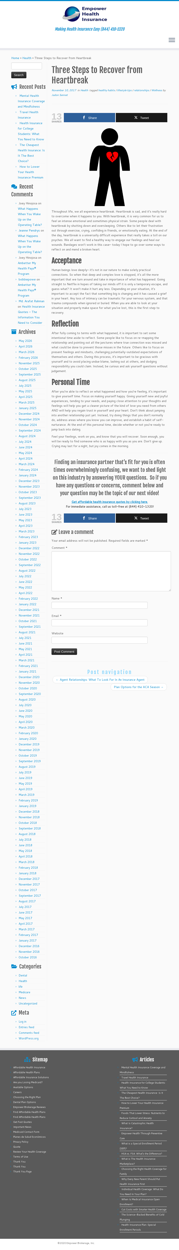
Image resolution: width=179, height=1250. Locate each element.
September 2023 (30, 498)
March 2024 (26, 464)
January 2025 (27, 408)
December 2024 (29, 414)
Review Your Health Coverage (29, 1151)
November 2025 (29, 363)
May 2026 (25, 341)
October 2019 (28, 755)
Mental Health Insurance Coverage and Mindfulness (31, 101)
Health (26, 58)
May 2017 (25, 918)
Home (15, 58)
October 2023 (28, 492)
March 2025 (26, 402)
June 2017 (25, 912)
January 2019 (27, 806)
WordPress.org (29, 1038)
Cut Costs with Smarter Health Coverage (143, 1209)
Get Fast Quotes (22, 1122)
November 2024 (29, 419)
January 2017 (27, 940)
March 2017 (26, 929)
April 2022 (25, 593)
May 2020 (25, 716)
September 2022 (30, 565)
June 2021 (25, 643)
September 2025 (30, 374)
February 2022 (28, 599)
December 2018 (29, 812)
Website (57, 633)
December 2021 (29, 610)
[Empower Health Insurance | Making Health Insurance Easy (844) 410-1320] (89, 14)
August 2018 (27, 834)
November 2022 (29, 554)
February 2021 (28, 666)
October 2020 (28, 688)
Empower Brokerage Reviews (29, 1107)
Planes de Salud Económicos (29, 1137)
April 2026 (25, 346)
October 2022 (28, 559)
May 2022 (25, 587)
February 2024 (28, 470)
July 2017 (25, 907)
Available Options (23, 1087)
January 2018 (27, 873)
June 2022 (25, 582)
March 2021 (26, 660)
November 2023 (29, 486)
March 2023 (26, 531)
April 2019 (25, 789)
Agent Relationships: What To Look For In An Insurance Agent (100, 679)
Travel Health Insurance (134, 1077)
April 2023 (25, 526)
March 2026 (26, 352)
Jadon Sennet (60, 95)
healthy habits (107, 90)
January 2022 (27, 604)
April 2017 (25, 924)
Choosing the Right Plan (27, 1097)
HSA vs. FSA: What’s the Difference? (141, 1153)
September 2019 (30, 761)
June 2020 (25, 711)
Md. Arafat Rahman (31, 301)
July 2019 (25, 772)
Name (57, 598)
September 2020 (30, 694)
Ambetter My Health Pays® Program (27, 268)
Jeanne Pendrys (29, 230)
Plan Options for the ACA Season (139, 687)
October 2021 (28, 621)
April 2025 (25, 397)
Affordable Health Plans (26, 1072)
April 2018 (25, 856)
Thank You (19, 1161)
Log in (22, 1021)
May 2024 (25, 453)
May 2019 (25, 783)
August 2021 (27, 632)
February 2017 (28, 935)
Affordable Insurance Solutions (31, 1077)
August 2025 (27, 380)
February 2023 (28, 537)
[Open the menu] (172, 40)
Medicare (24, 992)
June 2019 (25, 778)
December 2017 (29, 879)
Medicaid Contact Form (26, 1132)
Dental (23, 975)
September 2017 (30, 896)
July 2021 (25, 638)
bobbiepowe (27, 279)
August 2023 (27, 503)
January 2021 (27, 671)
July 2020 (25, 705)
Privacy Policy (20, 1142)
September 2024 (30, 430)
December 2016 (29, 946)
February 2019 (28, 800)
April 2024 (25, 458)
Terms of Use (20, 1156)
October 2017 (28, 890)
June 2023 (25, 514)
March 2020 (26, 727)
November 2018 (29, 817)
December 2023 (29, 481)
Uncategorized (28, 1003)
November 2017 (29, 884)
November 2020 (29, 683)
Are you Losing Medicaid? (28, 1082)
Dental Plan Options (24, 1102)
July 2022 (25, 576)
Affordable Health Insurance (29, 1067)
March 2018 (26, 862)
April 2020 (25, 722)
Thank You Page (22, 1171)
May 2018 (25, 851)
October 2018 (28, 823)
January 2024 (27, 475)
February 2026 (28, 358)
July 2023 (25, 509)
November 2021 (29, 615)
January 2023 (27, 542)
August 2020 (27, 699)
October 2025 (28, 369)
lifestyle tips (124, 90)
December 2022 (29, 548)
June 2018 (25, 845)
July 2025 (25, 386)
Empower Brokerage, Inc (80, 1243)
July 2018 (25, 840)
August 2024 (27, 436)
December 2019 (29, 744)
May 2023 (25, 520)
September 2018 (30, 828)
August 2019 (27, 767)
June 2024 (25, 447)
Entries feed (26, 1027)
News (22, 998)
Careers (17, 1092)
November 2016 (29, 952)
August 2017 (27, 901)
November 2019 (29, 750)
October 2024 (28, 425)
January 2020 (27, 739)
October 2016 (28, 957)
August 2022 (27, 571)
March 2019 (26, 795)
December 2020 (29, 677)
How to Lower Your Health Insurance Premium (30, 172)
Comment (60, 548)
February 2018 (28, 868)
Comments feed (29, 1033)
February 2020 (28, 733)
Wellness (157, 90)
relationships (142, 90)
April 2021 (25, 655)
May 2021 (25, 649)
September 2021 (30, 627)
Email (57, 616)
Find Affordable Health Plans (29, 1112)
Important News (22, 1127)
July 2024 (25, 442)
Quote (16, 1146)
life (21, 987)
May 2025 (25, 391)
